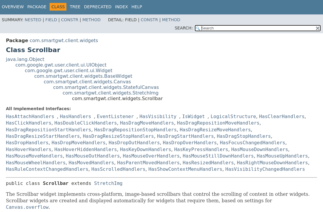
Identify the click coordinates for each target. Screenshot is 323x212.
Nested (33, 19)
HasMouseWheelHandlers (36, 162)
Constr (69, 19)
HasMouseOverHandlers (151, 156)
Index (121, 6)
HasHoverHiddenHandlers (85, 149)
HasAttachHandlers (30, 116)
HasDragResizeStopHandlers (118, 136)
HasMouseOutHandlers (93, 156)
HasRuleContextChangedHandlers (47, 169)
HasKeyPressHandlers (201, 149)
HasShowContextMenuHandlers (185, 169)
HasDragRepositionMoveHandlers (218, 123)
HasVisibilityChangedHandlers (265, 169)
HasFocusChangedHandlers (253, 142)
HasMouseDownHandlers (259, 149)
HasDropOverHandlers (190, 142)
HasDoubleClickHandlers (85, 123)
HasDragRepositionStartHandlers (48, 129)
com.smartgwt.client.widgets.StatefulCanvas (106, 87)
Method (91, 19)
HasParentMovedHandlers (148, 162)
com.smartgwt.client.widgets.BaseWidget (83, 76)
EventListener (115, 116)
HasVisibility (157, 116)
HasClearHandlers (281, 116)
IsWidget (193, 116)
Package (37, 6)
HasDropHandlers (27, 142)
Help (136, 6)
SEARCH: (184, 28)
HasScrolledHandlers (119, 169)
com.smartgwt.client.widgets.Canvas (87, 82)
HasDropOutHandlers (134, 142)
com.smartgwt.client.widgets (64, 40)
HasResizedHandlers (208, 162)
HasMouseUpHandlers (282, 156)
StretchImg (108, 183)
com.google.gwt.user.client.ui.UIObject (61, 65)
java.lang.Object (25, 59)
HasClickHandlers (28, 123)
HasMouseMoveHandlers (34, 156)
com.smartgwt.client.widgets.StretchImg (111, 93)
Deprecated (97, 6)
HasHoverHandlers (28, 149)
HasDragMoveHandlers (147, 123)
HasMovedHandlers (91, 162)
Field (51, 19)
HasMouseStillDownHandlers (218, 156)
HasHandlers (75, 116)
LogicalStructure (233, 116)
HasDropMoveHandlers (79, 142)
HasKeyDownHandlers (145, 149)
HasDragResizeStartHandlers (43, 136)
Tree (75, 6)
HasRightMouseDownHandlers (272, 162)
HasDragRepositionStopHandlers (135, 129)
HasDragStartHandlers (185, 136)
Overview (13, 6)
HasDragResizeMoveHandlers (215, 129)
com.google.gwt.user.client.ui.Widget (68, 70)
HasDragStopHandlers (244, 136)
